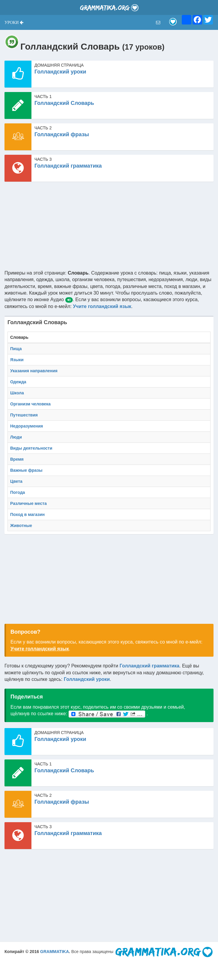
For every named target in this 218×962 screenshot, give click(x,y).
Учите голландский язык (102, 306)
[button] (14, 22)
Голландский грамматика (68, 166)
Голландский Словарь (64, 103)
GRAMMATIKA (54, 951)
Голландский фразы (61, 134)
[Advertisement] (109, 228)
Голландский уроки (60, 72)
